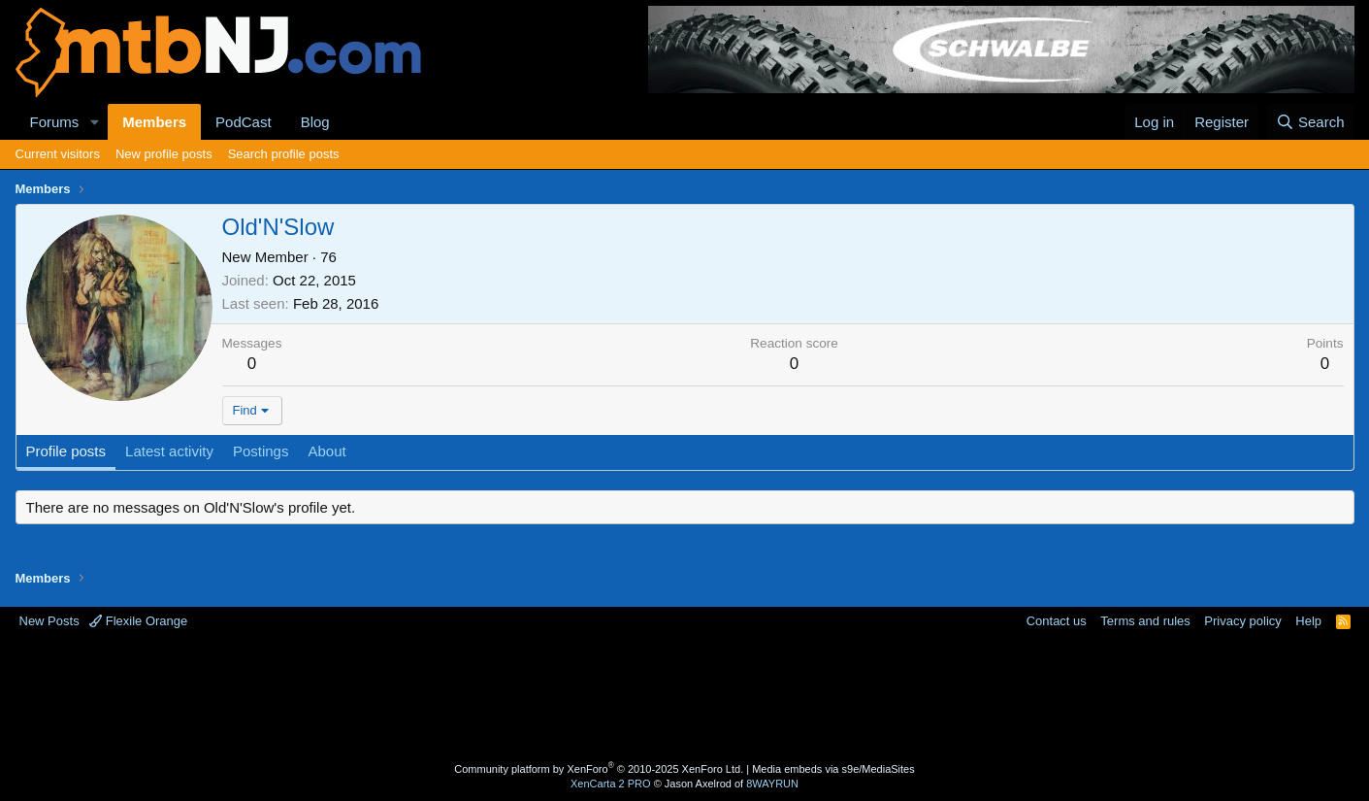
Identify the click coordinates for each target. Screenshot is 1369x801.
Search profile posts (284, 154)
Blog (315, 122)
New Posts (49, 621)
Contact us (1057, 621)
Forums (55, 122)
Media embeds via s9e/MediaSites (833, 769)
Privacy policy (1242, 621)
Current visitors (58, 154)
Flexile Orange (138, 621)
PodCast (243, 122)
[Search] (1310, 122)
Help (1308, 621)
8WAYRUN (772, 783)
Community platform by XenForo (598, 769)
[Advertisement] (608, 693)
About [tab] (326, 451)
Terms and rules (1145, 621)
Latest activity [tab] (169, 451)
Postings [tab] (261, 451)
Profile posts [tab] (66, 451)
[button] (94, 122)
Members (154, 122)
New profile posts (163, 154)
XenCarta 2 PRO (610, 783)
